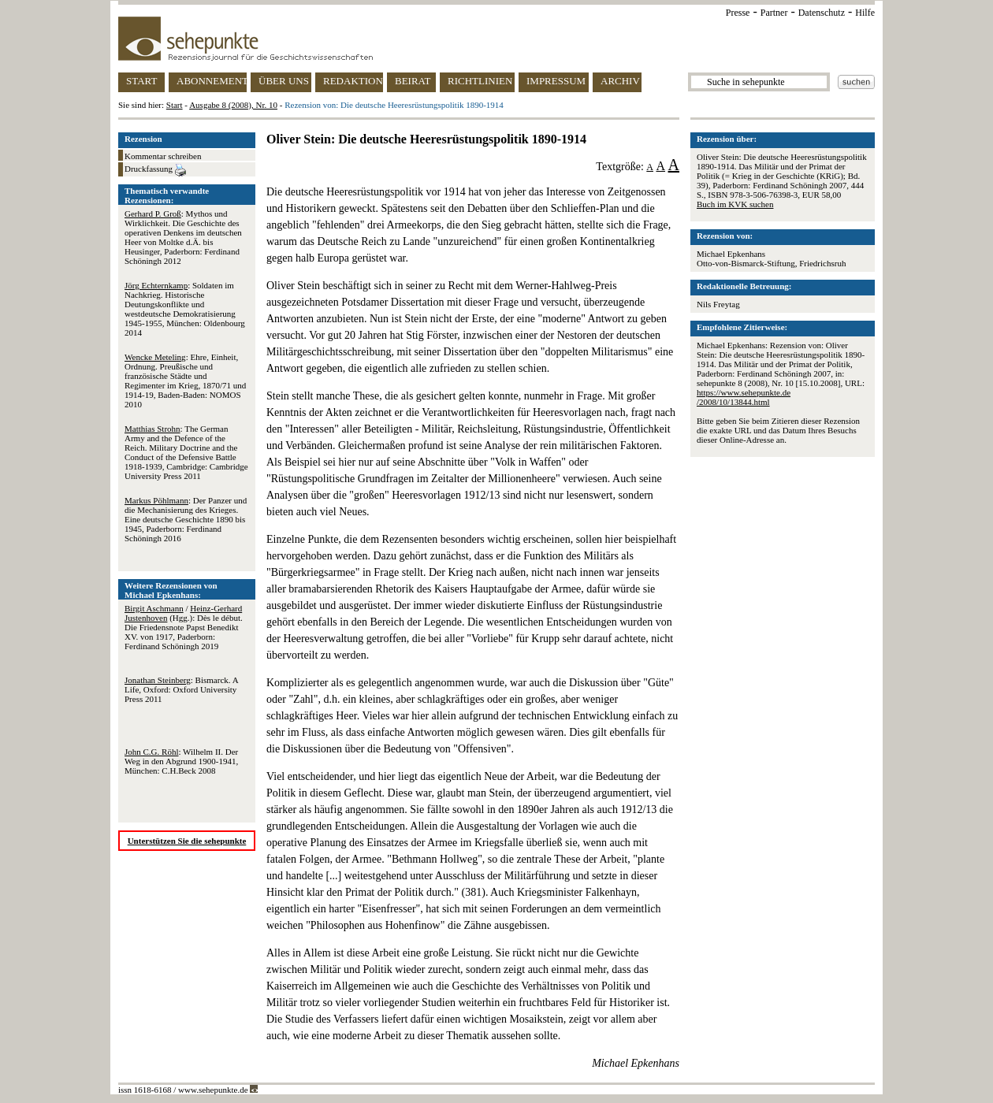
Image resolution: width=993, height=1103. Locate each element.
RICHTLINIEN (480, 81)
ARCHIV (620, 81)
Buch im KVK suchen (735, 204)
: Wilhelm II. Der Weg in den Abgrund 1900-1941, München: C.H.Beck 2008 (181, 761)
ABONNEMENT (212, 81)
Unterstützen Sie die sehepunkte (187, 840)
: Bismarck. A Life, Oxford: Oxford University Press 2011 (181, 689)
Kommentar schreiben (163, 156)
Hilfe (865, 12)
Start (174, 105)
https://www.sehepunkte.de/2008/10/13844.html (743, 397)
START (141, 81)
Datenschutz (821, 12)
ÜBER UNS (283, 81)
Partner (774, 12)
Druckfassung (155, 170)
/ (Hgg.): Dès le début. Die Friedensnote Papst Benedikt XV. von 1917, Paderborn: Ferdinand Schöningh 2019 (184, 627)
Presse (738, 12)
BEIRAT (413, 81)
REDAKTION (353, 81)
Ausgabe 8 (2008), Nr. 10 (233, 105)
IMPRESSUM (556, 81)
